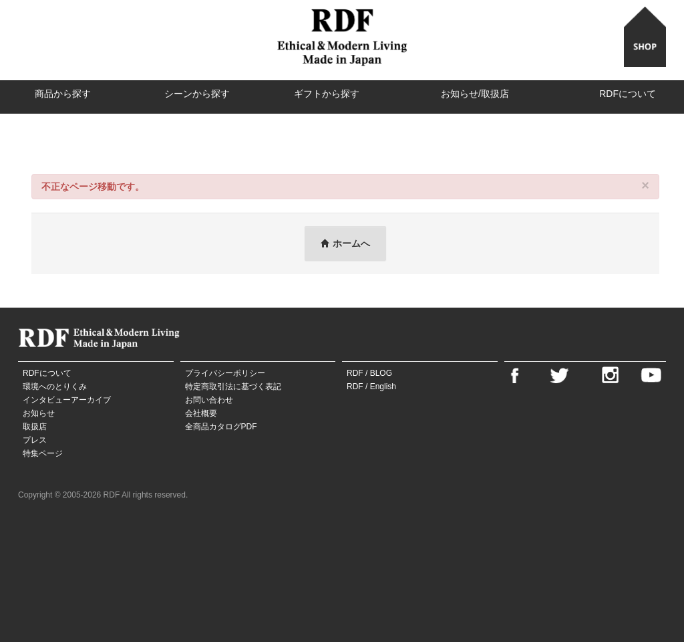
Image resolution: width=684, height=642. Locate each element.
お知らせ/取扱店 (475, 93)
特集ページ (43, 453)
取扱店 (35, 426)
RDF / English (371, 386)
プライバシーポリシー (225, 373)
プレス (35, 440)
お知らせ (39, 413)
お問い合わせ (209, 400)
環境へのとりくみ (55, 386)
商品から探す (63, 93)
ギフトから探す (326, 93)
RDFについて (627, 93)
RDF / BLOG (369, 373)
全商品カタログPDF (221, 426)
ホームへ (345, 243)
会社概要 (201, 413)
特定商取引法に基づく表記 (233, 386)
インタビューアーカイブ (67, 400)
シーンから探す (197, 93)
